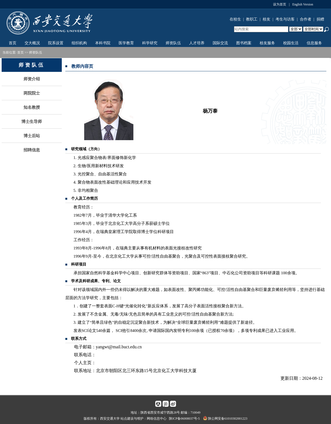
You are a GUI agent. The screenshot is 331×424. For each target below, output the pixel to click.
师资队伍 (173, 43)
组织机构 (79, 43)
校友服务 (267, 43)
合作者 (305, 19)
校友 (266, 19)
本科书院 (102, 43)
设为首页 (279, 4)
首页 (12, 43)
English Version (302, 4)
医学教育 (126, 43)
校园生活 (290, 43)
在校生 (235, 19)
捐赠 (320, 19)
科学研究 (149, 43)
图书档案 (243, 43)
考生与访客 (285, 19)
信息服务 (314, 43)
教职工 (251, 19)
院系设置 (55, 43)
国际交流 (220, 43)
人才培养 (196, 43)
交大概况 (32, 43)
